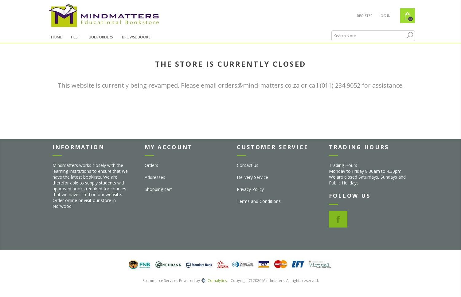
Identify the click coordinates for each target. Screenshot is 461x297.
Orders (151, 165)
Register (365, 15)
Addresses (155, 177)
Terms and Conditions (259, 201)
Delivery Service (252, 177)
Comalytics (214, 280)
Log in (384, 15)
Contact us (247, 165)
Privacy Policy (250, 189)
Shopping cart (158, 189)
